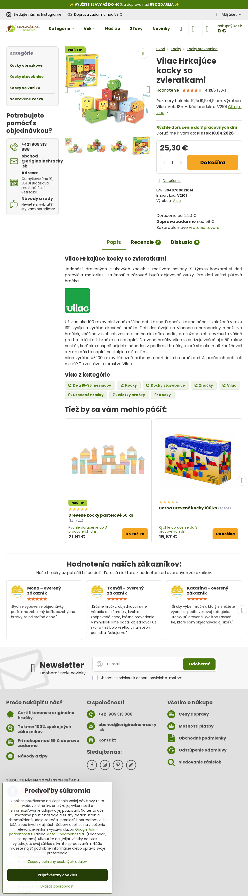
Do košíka (212, 162)
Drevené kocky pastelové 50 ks (100, 515)
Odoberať (199, 664)
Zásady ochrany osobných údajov (57, 861)
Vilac (177, 200)
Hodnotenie (167, 90)
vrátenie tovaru (204, 227)
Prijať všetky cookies (57, 875)
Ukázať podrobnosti (57, 886)
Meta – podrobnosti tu (65, 834)
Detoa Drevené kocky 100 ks (188, 508)
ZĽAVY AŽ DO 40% (106, 4)
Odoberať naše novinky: (63, 673)
